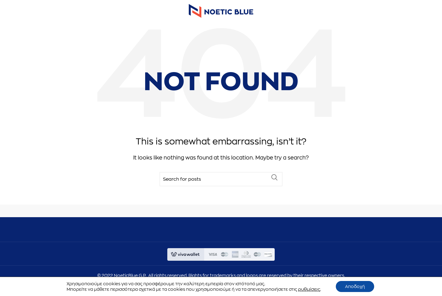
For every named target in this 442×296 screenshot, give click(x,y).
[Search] (221, 184)
